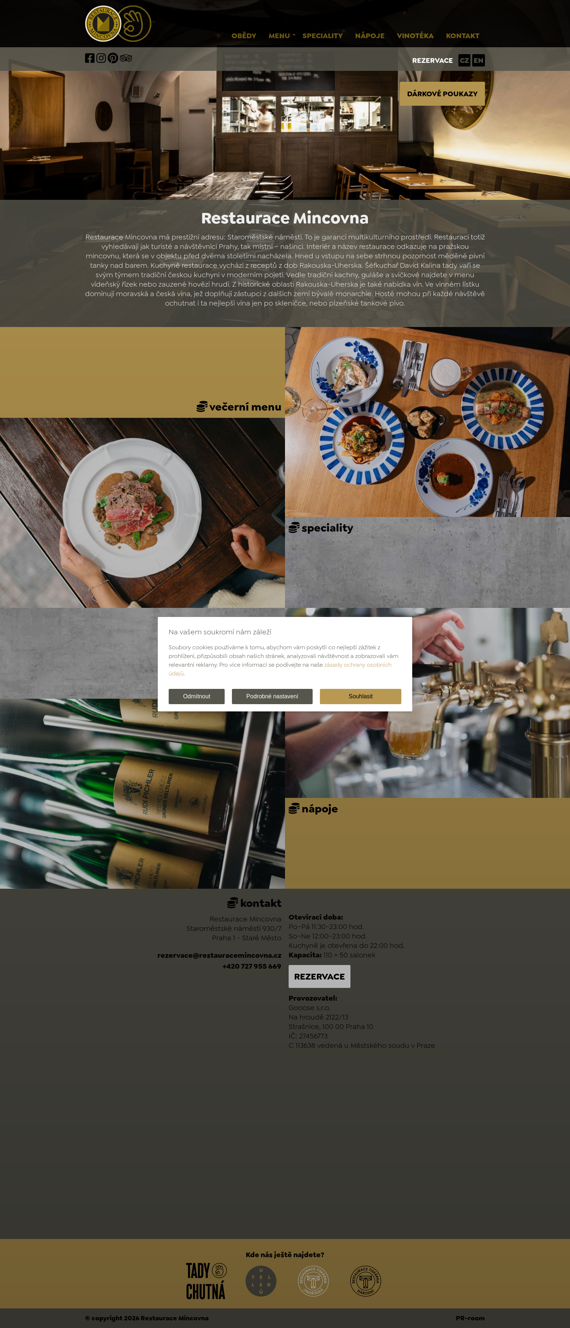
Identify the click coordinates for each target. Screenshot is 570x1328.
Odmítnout (196, 696)
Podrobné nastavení (272, 696)
